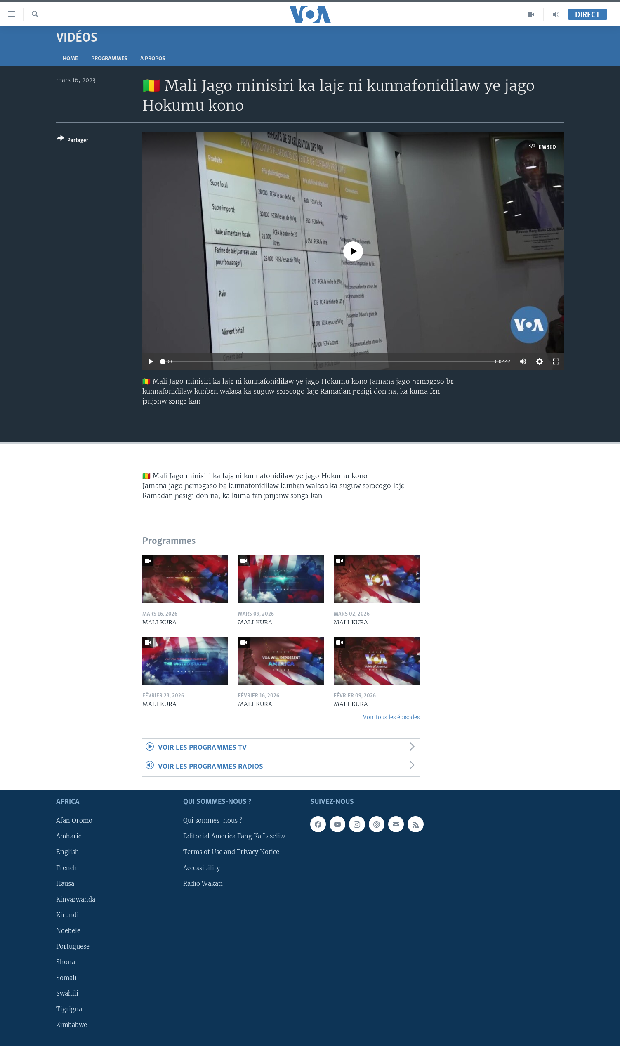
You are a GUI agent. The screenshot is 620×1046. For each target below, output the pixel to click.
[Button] (72, 140)
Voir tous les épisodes (391, 717)
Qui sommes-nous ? (212, 820)
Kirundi (67, 915)
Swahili (67, 993)
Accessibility (201, 867)
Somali (66, 978)
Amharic (68, 836)
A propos (152, 59)
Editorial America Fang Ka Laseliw (234, 836)
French (66, 867)
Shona (65, 962)
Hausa (65, 884)
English (67, 852)
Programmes (109, 59)
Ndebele (68, 931)
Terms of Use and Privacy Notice (231, 852)
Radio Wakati (203, 884)
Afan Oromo (74, 820)
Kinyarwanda (75, 899)
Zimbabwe (71, 1025)
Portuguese (73, 946)
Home (70, 59)
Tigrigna (69, 1009)
